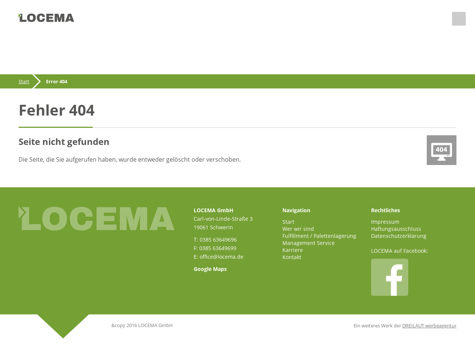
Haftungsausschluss (396, 228)
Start (24, 81)
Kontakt (291, 257)
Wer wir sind (298, 228)
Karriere (292, 249)
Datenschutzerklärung (398, 235)
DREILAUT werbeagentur (429, 325)
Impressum (385, 221)
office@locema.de (221, 256)
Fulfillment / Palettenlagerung (319, 235)
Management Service (308, 242)
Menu (459, 19)
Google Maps (210, 268)
